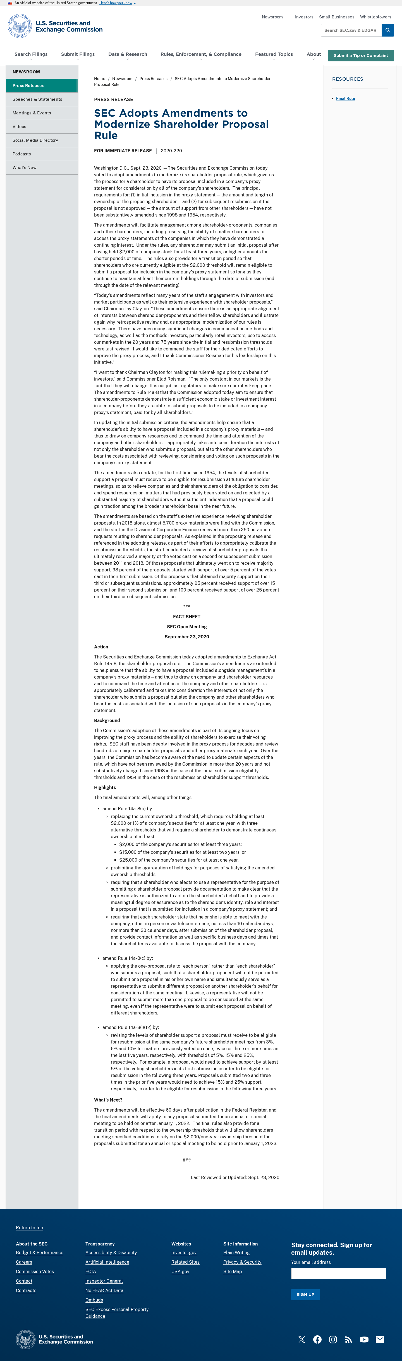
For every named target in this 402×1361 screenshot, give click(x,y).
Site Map (232, 1271)
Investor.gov (184, 1252)
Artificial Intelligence (107, 1262)
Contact (24, 1281)
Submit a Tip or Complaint (361, 55)
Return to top (29, 1227)
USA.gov (180, 1271)
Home (99, 78)
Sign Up (305, 1294)
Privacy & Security (242, 1262)
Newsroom (272, 17)
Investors (304, 17)
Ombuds (94, 1300)
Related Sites (185, 1262)
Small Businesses (337, 17)
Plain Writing (236, 1252)
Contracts (26, 1290)
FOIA (90, 1271)
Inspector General (104, 1281)
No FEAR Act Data (104, 1290)
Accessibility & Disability (111, 1252)
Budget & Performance (39, 1252)
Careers (24, 1262)
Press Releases (154, 78)
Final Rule (345, 98)
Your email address (311, 1262)
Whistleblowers (375, 17)
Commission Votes (35, 1271)
